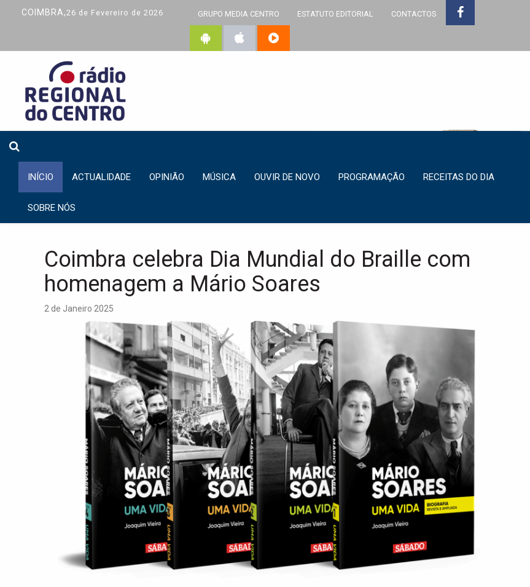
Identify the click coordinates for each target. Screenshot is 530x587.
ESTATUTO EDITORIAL (335, 13)
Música (219, 177)
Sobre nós (52, 207)
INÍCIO (40, 177)
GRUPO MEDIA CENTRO (238, 13)
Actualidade (101, 177)
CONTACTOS (413, 13)
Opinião (166, 177)
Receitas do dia (458, 177)
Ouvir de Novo (287, 177)
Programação (371, 177)
